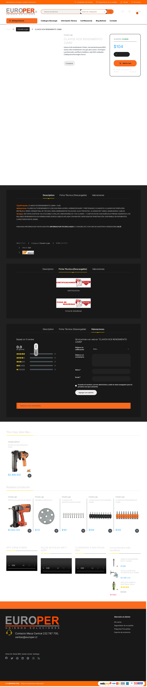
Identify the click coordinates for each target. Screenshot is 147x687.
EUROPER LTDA (13, 683)
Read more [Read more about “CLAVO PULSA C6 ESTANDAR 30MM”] (110, 531)
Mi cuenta (136, 2)
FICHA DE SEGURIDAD (73, 311)
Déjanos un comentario (79, 356)
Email (78, 377)
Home (8, 29)
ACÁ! (119, 227)
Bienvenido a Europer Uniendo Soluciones (21, 2)
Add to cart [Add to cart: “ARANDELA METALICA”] (56, 531)
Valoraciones (98, 195)
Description (48, 195)
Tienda (124, 2)
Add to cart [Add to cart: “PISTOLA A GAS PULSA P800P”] (29, 531)
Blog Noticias (101, 21)
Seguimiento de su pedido (106, 2)
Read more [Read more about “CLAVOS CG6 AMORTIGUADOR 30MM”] (83, 531)
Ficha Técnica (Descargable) (73, 195)
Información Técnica (69, 21)
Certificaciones (86, 21)
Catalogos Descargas (49, 21)
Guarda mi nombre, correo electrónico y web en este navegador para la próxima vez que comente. (105, 386)
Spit (29, 248)
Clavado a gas (22, 29)
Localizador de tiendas (83, 2)
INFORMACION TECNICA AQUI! (62, 227)
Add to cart (127, 63)
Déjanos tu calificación (79, 348)
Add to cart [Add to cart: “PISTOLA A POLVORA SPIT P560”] (29, 476)
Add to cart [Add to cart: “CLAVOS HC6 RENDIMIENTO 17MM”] (137, 531)
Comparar (69, 63)
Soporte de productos (122, 632)
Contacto (113, 21)
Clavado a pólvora (14, 442)
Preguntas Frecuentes (122, 629)
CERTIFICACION (73, 291)
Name (78, 370)
